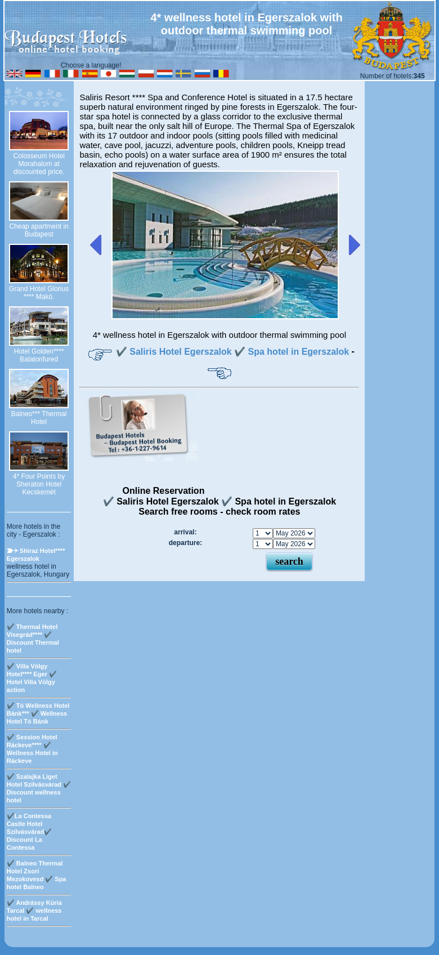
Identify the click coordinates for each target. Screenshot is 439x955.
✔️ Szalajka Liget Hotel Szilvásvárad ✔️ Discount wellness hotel (39, 788)
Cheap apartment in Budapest (38, 230)
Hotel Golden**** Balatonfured (39, 355)
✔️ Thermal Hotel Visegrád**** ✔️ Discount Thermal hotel (33, 638)
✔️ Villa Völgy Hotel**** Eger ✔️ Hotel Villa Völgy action (32, 678)
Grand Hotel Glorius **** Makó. (39, 293)
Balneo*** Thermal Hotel (39, 418)
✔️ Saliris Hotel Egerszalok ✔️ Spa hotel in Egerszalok (232, 351)
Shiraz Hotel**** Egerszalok (36, 554)
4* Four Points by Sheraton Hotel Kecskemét (39, 484)
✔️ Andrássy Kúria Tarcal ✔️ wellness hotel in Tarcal (34, 910)
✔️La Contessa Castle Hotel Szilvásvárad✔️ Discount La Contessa (29, 832)
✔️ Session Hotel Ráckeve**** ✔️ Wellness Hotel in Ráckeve (32, 749)
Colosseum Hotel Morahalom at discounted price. (38, 164)
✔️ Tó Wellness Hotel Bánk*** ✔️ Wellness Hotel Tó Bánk (38, 713)
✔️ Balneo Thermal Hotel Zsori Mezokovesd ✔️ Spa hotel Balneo (36, 875)
